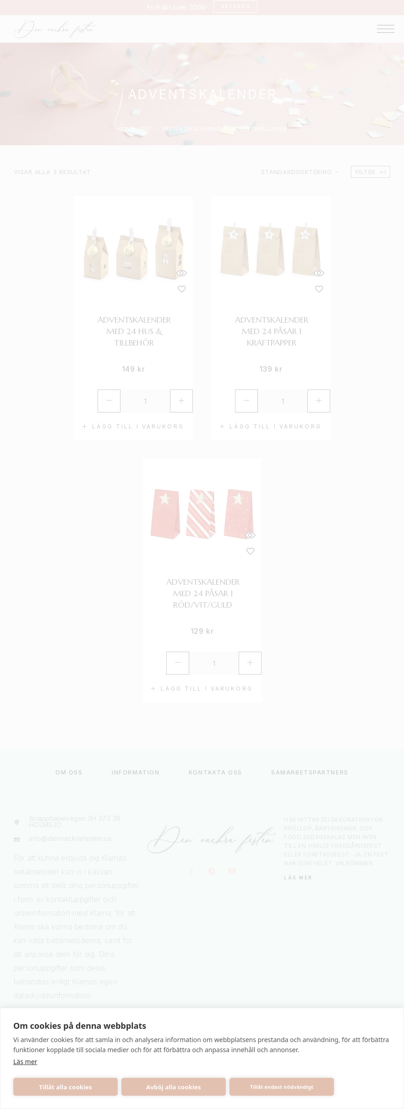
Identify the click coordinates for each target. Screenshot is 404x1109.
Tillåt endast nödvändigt (282, 1086)
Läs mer (25, 1061)
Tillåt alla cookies (65, 1087)
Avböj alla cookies (173, 1087)
